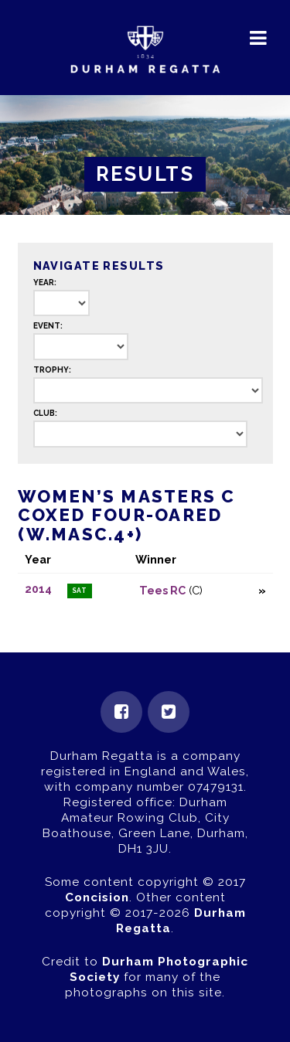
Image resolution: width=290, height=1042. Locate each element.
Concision (97, 897)
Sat (80, 590)
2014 (38, 588)
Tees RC (162, 590)
